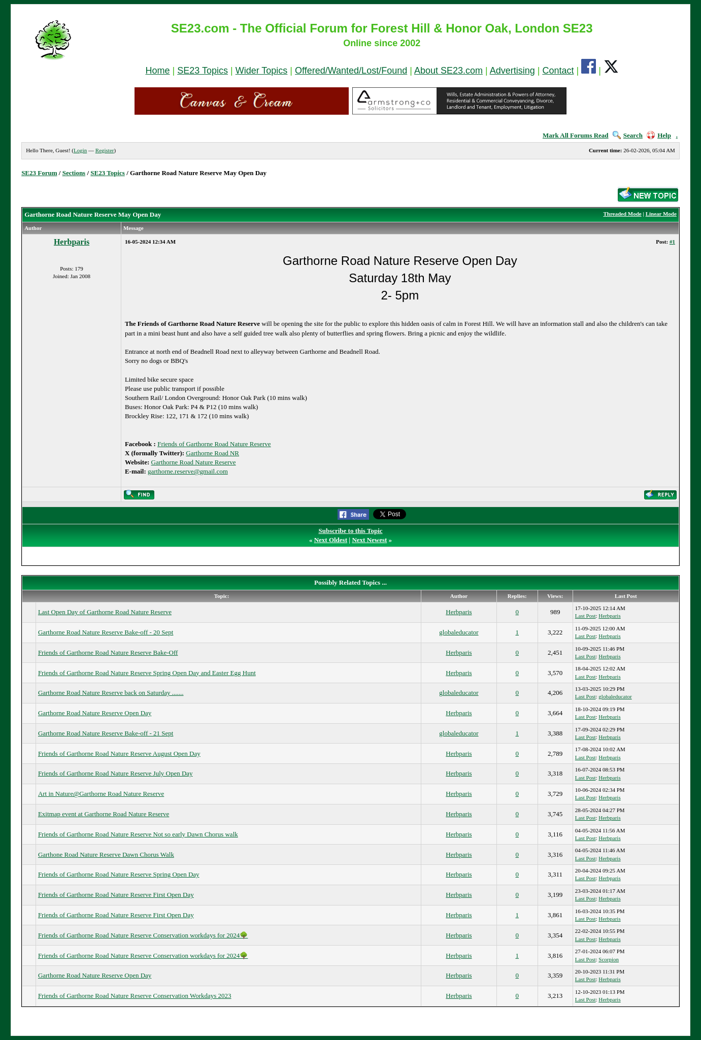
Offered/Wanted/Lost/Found (351, 70)
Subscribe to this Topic (350, 530)
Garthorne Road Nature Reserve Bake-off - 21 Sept (106, 733)
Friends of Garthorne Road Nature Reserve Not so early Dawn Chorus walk (138, 834)
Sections (74, 173)
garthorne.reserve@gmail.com (188, 471)
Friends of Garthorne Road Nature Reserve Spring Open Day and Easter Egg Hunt (147, 673)
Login (80, 150)
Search (628, 135)
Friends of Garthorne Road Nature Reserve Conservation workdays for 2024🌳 (143, 935)
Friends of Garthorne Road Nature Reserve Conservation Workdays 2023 (134, 995)
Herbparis (71, 242)
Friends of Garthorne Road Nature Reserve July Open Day (115, 773)
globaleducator (458, 632)
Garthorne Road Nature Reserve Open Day (94, 713)
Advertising (512, 70)
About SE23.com (448, 70)
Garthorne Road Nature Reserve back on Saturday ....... (111, 692)
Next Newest (369, 540)
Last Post (585, 616)
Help (659, 135)
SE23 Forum (39, 173)
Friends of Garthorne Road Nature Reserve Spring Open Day (118, 874)
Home (158, 70)
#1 (672, 242)
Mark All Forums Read (576, 135)
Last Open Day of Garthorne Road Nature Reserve (105, 612)
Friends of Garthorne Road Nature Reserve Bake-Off (108, 652)
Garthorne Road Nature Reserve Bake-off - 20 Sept (106, 632)
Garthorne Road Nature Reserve (193, 462)
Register (104, 150)
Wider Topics (262, 70)
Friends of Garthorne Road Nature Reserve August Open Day (119, 753)
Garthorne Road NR (212, 453)
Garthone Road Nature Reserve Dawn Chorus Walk (106, 854)
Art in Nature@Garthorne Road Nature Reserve (101, 793)
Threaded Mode (622, 214)
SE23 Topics (202, 70)
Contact (558, 70)
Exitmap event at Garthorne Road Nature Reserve (103, 814)
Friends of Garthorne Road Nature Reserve (214, 444)
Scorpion (608, 959)
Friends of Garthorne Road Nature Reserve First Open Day (116, 894)
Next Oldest (330, 540)
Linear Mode (661, 214)
